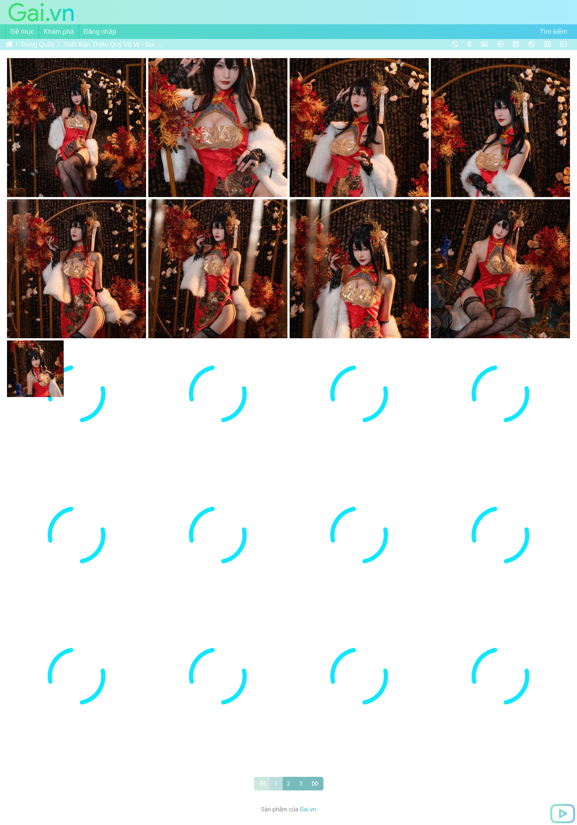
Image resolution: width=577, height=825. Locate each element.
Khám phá (59, 31)
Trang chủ (9, 44)
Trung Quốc (38, 44)
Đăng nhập (100, 31)
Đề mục (22, 31)
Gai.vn (308, 809)
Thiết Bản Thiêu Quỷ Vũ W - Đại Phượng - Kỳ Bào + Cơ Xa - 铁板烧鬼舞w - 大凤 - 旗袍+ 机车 (114, 44)
